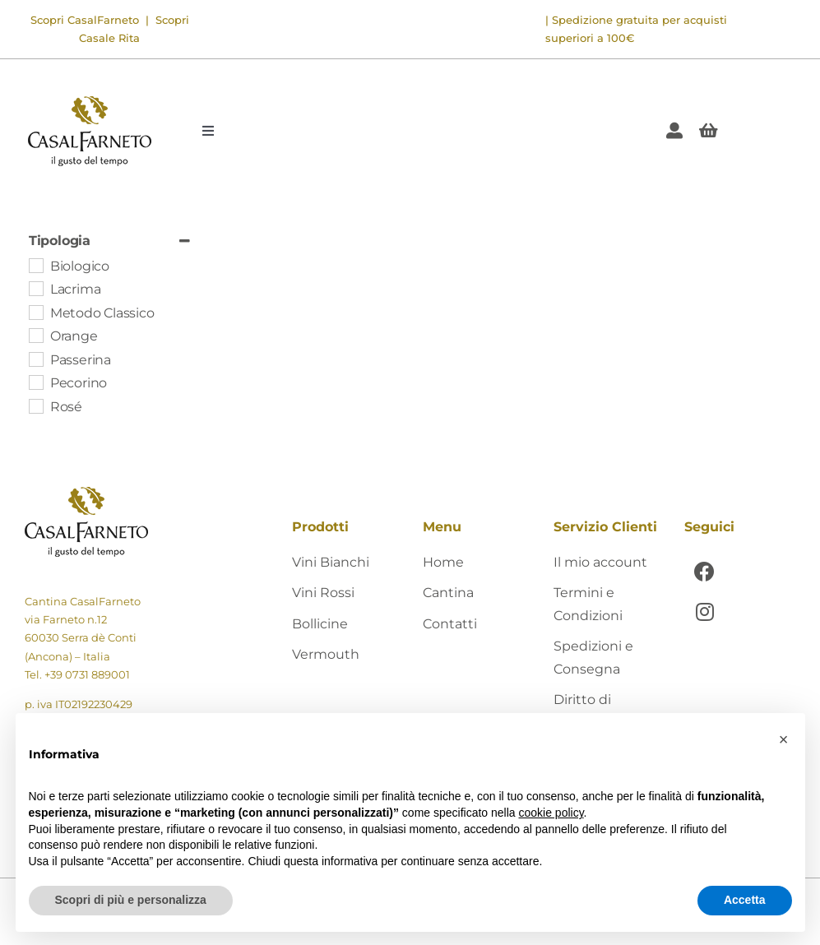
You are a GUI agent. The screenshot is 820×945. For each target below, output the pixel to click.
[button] (784, 739)
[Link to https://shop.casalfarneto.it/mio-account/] (674, 131)
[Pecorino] (35, 381)
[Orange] (35, 334)
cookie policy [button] (550, 812)
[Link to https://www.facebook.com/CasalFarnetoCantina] (704, 571)
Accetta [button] (745, 899)
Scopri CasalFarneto (84, 19)
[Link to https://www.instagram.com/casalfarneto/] (704, 611)
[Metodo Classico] (35, 311)
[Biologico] (35, 264)
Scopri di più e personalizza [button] (130, 899)
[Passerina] (35, 358)
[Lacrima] (35, 287)
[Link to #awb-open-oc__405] (708, 131)
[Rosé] (35, 405)
